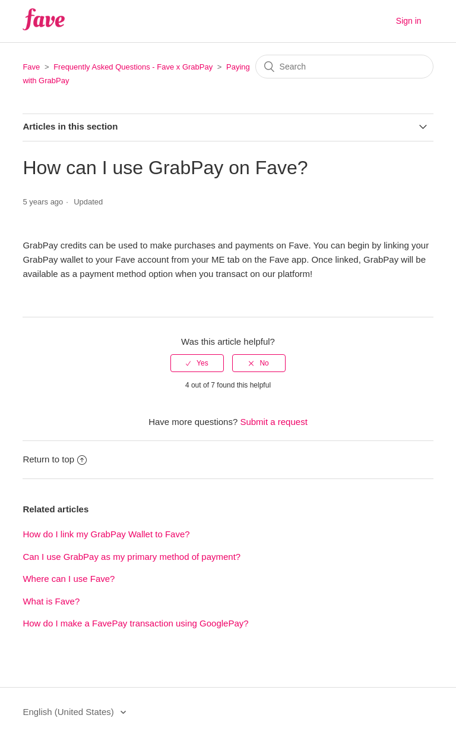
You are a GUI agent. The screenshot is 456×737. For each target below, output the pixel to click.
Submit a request (273, 422)
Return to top (55, 459)
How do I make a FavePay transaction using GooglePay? (135, 623)
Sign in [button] (409, 21)
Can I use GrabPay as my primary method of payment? (131, 557)
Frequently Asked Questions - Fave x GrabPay (133, 66)
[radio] (197, 363)
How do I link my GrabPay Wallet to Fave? (106, 534)
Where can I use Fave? (69, 579)
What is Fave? (51, 601)
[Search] (344, 66)
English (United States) (69, 712)
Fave (31, 66)
